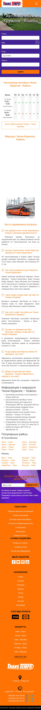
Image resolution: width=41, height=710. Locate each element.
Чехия (20, 577)
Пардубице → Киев (9, 465)
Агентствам (20, 532)
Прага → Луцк (27, 450)
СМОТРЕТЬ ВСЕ (20, 657)
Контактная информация (20, 551)
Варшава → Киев (29, 458)
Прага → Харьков (8, 445)
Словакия (20, 585)
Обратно (4, 60)
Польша (20, 581)
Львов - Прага (20, 636)
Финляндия (20, 605)
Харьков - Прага (20, 644)
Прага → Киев (7, 442)
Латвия (20, 597)
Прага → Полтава (29, 445)
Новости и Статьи (20, 536)
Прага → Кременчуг (30, 447)
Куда (3, 43)
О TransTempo (20, 528)
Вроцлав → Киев (28, 465)
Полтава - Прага (20, 648)
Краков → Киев (28, 460)
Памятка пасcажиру (20, 515)
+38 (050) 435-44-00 (16, 701)
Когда (4, 52)
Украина (20, 589)
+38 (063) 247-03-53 (16, 698)
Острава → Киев (8, 463)
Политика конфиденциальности (20, 523)
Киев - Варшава (20, 640)
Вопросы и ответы (20, 543)
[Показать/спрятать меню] (36, 4)
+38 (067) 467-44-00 (16, 696)
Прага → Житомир (29, 442)
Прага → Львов (8, 447)
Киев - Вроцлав (20, 652)
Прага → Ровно (8, 450)
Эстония (20, 601)
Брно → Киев (7, 458)
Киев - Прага (20, 632)
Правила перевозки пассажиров (20, 511)
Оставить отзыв (20, 547)
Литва (20, 593)
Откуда (4, 34)
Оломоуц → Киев (8, 460)
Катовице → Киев (29, 463)
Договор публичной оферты (20, 519)
